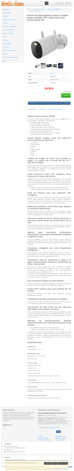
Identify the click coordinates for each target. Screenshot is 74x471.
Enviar (58, 431)
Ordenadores (6, 9)
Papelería (5, 54)
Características (32, 109)
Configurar (47, 463)
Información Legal (60, 436)
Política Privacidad (43, 438)
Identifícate (59, 3)
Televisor (5, 23)
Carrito (68, 3)
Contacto (40, 436)
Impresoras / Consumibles (10, 26)
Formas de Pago (59, 440)
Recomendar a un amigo (55, 109)
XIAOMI (52, 73)
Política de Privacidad (64, 423)
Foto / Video (6, 47)
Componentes (6, 13)
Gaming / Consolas (8, 33)
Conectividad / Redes (8, 30)
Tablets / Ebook (7, 43)
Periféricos (5, 40)
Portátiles (5, 16)
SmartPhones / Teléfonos (10, 19)
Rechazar (54, 463)
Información (42, 109)
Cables (4, 37)
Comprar (66, 95)
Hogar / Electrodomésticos (10, 50)
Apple (4, 60)
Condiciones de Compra (44, 440)
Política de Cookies (62, 469)
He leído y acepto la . (50, 427)
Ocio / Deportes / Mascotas (10, 57)
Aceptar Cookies (63, 463)
